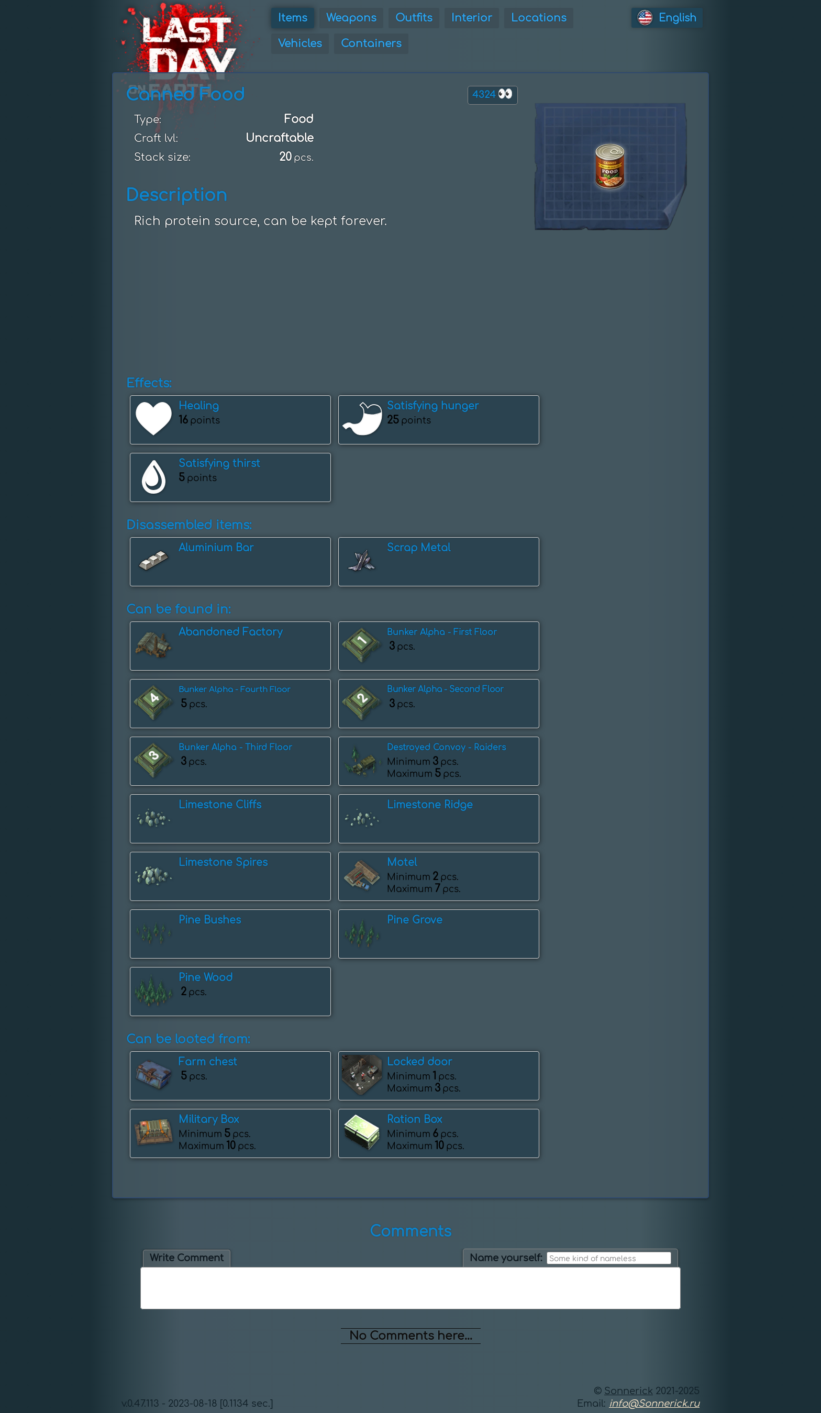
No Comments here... (410, 1336)
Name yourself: (506, 1258)
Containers (371, 44)
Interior (471, 18)
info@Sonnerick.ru (654, 1403)
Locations (539, 18)
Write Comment (187, 1258)
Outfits (413, 18)
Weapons (351, 18)
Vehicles (300, 44)
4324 (492, 94)
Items (292, 18)
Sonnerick (628, 1391)
